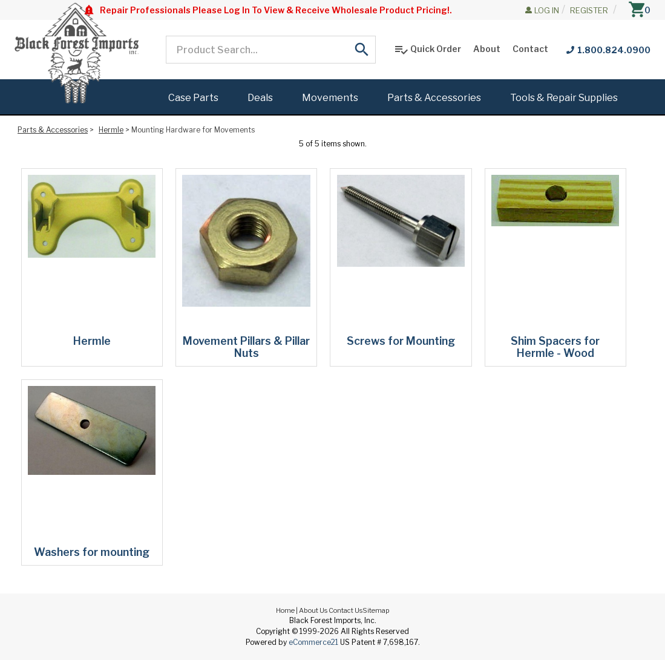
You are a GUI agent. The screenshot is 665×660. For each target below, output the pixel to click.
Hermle (111, 129)
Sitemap (376, 610)
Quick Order (427, 49)
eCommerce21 (313, 642)
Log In (546, 10)
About (486, 49)
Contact (530, 49)
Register (589, 10)
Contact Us (345, 610)
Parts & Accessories (53, 129)
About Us (313, 610)
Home (285, 610)
